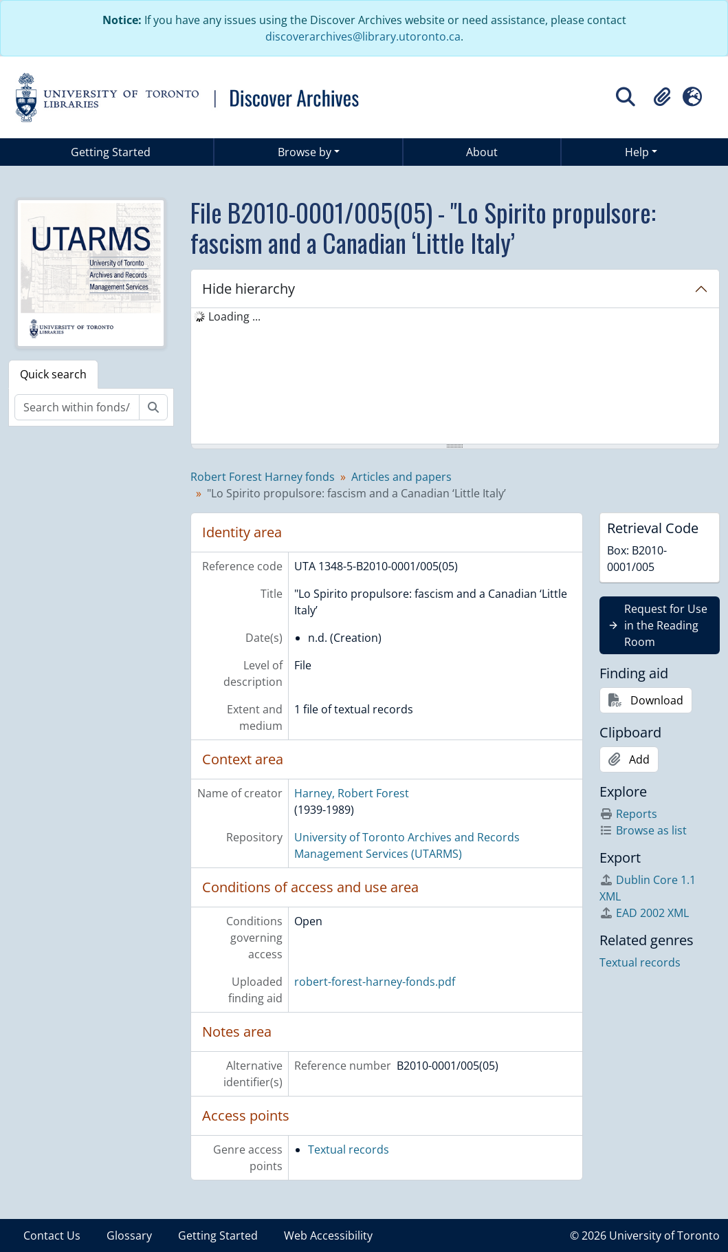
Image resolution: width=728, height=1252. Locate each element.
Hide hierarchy (248, 288)
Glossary (129, 1235)
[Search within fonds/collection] (77, 407)
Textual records (348, 1149)
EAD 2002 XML (644, 912)
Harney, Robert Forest (351, 793)
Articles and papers (401, 476)
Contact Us (51, 1235)
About (482, 152)
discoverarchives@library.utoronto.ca (363, 36)
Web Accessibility (328, 1235)
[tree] (455, 377)
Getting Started (111, 152)
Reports (628, 813)
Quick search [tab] (53, 374)
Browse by (304, 152)
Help (637, 152)
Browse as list (643, 830)
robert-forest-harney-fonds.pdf (374, 981)
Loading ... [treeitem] (234, 316)
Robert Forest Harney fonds (262, 476)
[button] (662, 97)
